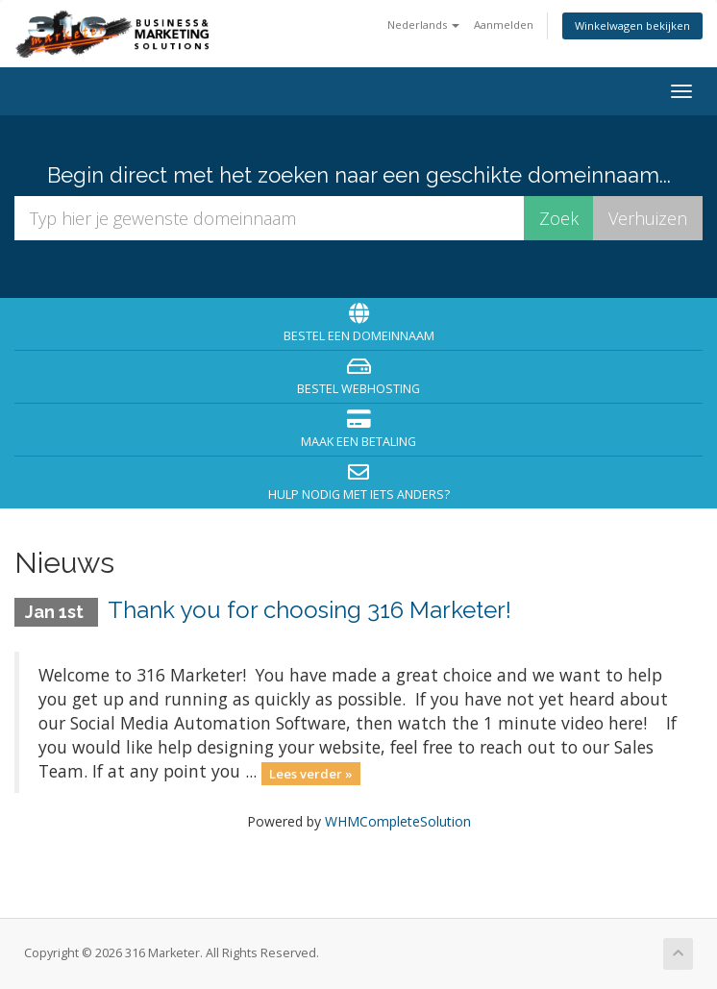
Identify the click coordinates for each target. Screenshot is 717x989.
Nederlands (423, 24)
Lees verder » (311, 772)
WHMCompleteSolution (398, 821)
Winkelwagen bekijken (632, 25)
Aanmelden (503, 24)
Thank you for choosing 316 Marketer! (309, 610)
